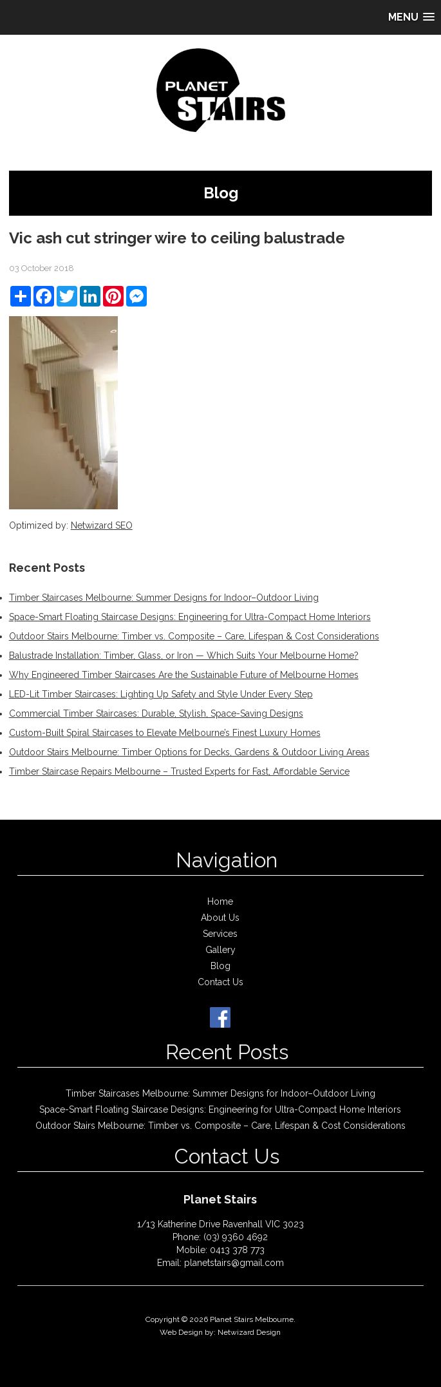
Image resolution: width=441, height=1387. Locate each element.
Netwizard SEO (102, 525)
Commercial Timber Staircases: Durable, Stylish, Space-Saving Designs (156, 713)
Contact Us (220, 982)
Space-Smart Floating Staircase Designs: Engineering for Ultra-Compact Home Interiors (190, 617)
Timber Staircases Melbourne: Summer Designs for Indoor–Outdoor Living (164, 597)
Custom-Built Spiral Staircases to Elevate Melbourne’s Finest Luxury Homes (165, 733)
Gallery (220, 950)
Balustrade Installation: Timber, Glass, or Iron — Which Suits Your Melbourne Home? (184, 655)
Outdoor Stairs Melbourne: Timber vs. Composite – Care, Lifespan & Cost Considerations (194, 636)
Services (220, 934)
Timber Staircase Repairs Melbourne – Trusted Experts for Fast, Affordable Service (179, 771)
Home (220, 901)
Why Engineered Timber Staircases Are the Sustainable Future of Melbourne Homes (184, 675)
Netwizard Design (249, 1332)
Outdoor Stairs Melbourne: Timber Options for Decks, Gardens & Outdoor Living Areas (189, 752)
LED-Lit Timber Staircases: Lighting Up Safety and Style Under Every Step (161, 694)
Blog (220, 966)
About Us (220, 917)
